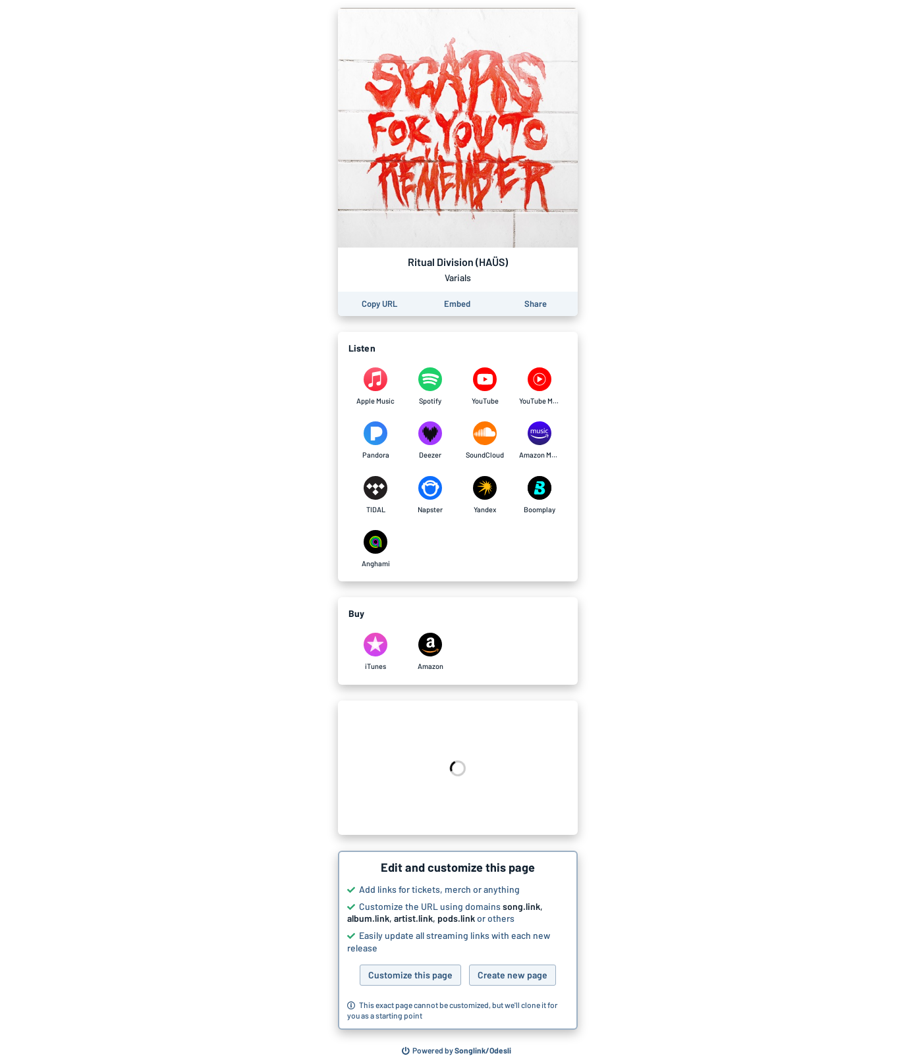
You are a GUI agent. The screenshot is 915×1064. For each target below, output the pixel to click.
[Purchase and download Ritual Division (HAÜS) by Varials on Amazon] (430, 652)
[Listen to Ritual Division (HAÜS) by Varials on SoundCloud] (485, 440)
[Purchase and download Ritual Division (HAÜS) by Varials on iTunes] (375, 652)
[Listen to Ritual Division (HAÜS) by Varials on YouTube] (485, 386)
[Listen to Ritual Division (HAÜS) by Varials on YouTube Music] (540, 386)
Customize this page (410, 974)
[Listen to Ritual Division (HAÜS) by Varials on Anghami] (375, 549)
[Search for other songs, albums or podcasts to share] (456, 1051)
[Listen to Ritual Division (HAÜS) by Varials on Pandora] (375, 440)
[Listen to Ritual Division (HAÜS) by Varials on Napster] (430, 495)
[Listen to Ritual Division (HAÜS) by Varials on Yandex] (485, 495)
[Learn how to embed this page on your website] (457, 303)
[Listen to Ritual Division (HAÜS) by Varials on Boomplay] (540, 495)
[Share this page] (535, 303)
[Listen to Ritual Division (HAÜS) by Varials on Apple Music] (375, 386)
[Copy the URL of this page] (379, 303)
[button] (457, 940)
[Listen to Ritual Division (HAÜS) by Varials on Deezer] (430, 440)
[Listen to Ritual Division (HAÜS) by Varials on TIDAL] (375, 495)
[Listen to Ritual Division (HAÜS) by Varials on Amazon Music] (540, 440)
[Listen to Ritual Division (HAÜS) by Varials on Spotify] (430, 386)
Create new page (512, 974)
